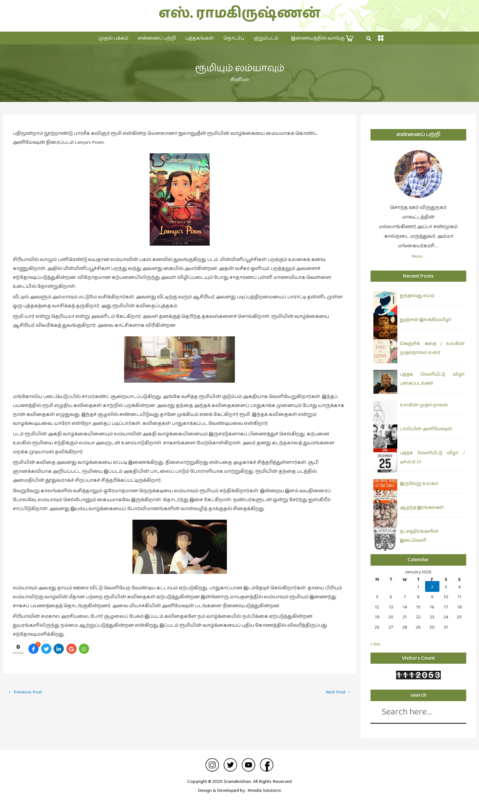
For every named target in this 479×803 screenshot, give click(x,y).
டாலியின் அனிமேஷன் (426, 428)
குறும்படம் (266, 38)
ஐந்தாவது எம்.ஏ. (417, 295)
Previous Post (26, 692)
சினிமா (239, 79)
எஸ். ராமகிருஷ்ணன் (239, 13)
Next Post (337, 692)
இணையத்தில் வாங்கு (322, 38)
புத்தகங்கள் (199, 38)
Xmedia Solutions (264, 790)
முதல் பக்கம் (113, 38)
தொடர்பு (233, 38)
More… (418, 256)
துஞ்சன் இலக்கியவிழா (426, 319)
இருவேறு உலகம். (419, 483)
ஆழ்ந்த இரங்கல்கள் (422, 507)
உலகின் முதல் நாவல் (424, 405)
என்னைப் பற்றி (157, 38)
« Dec (376, 644)
